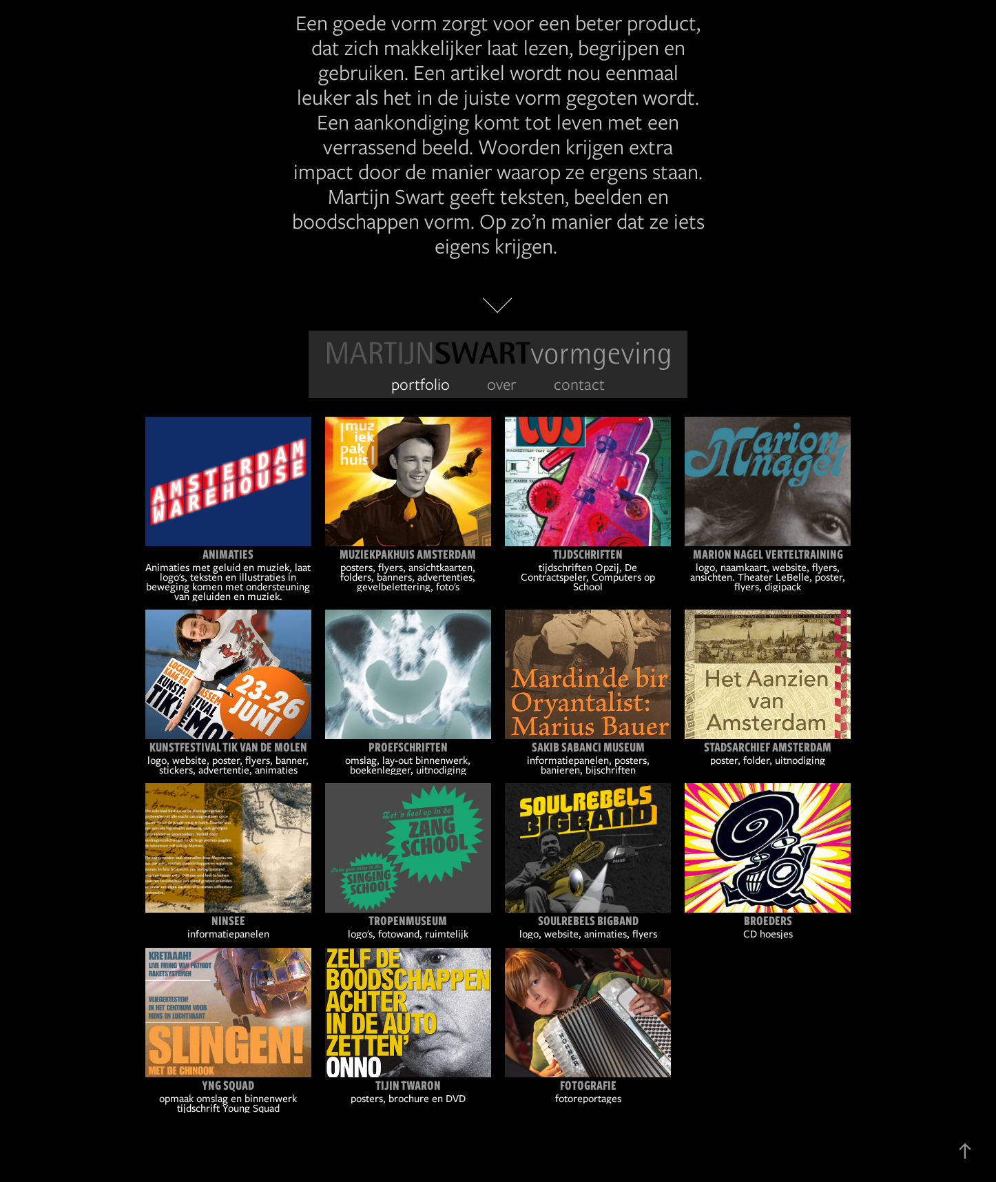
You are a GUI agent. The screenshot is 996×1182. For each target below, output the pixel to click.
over (502, 384)
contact (579, 384)
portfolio (420, 384)
